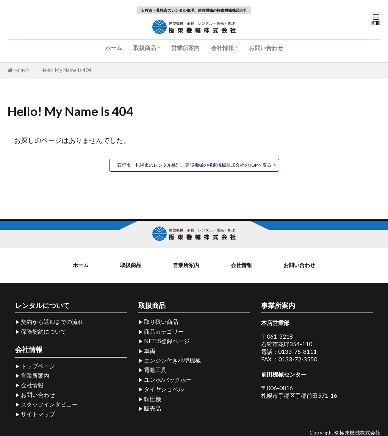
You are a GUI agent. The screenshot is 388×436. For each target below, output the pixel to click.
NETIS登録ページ (166, 340)
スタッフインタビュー (49, 403)
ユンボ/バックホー (168, 378)
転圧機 (152, 397)
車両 (149, 349)
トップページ (38, 364)
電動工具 (155, 369)
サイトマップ (38, 412)
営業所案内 (185, 47)
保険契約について (43, 330)
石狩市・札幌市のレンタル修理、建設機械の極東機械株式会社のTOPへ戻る (194, 166)
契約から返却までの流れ (52, 320)
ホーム (113, 47)
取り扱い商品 (161, 320)
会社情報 (222, 47)
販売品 (152, 407)
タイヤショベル (164, 388)
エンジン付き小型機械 (172, 359)
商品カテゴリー (164, 330)
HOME (21, 70)
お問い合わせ (266, 47)
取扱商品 (144, 47)
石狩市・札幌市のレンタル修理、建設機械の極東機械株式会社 (194, 10)
